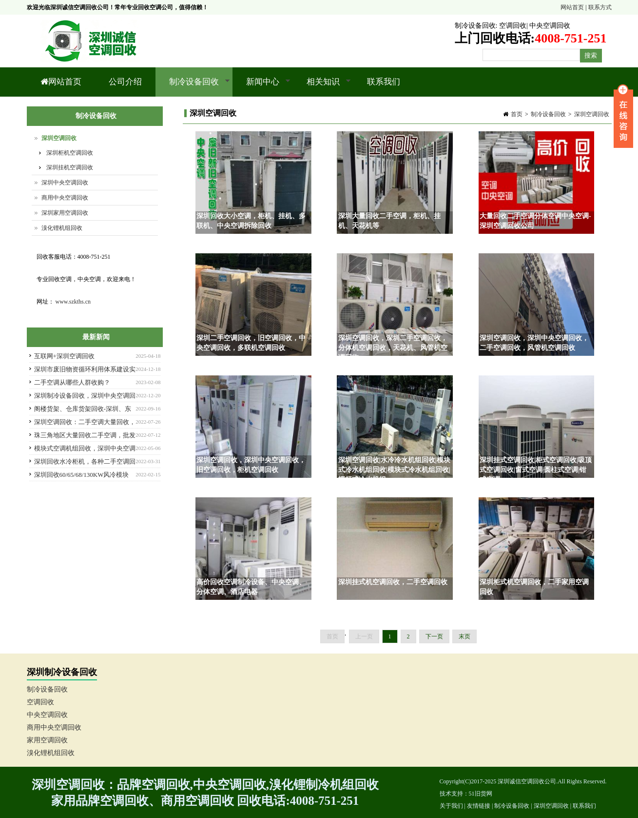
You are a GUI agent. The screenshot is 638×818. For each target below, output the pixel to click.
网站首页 (572, 7)
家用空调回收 (47, 740)
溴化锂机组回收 (61, 228)
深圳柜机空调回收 (69, 152)
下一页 (434, 636)
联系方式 (600, 7)
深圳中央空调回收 (64, 182)
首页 (516, 114)
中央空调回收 (549, 25)
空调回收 (512, 25)
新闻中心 (261, 87)
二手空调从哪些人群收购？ (72, 382)
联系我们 (383, 81)
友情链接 (478, 805)
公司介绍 (125, 81)
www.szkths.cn (73, 301)
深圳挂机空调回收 (69, 167)
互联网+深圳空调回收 (64, 356)
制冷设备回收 (475, 25)
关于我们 (451, 805)
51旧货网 (480, 793)
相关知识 (322, 87)
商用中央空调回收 (64, 197)
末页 (464, 636)
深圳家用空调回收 (64, 212)
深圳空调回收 (591, 114)
